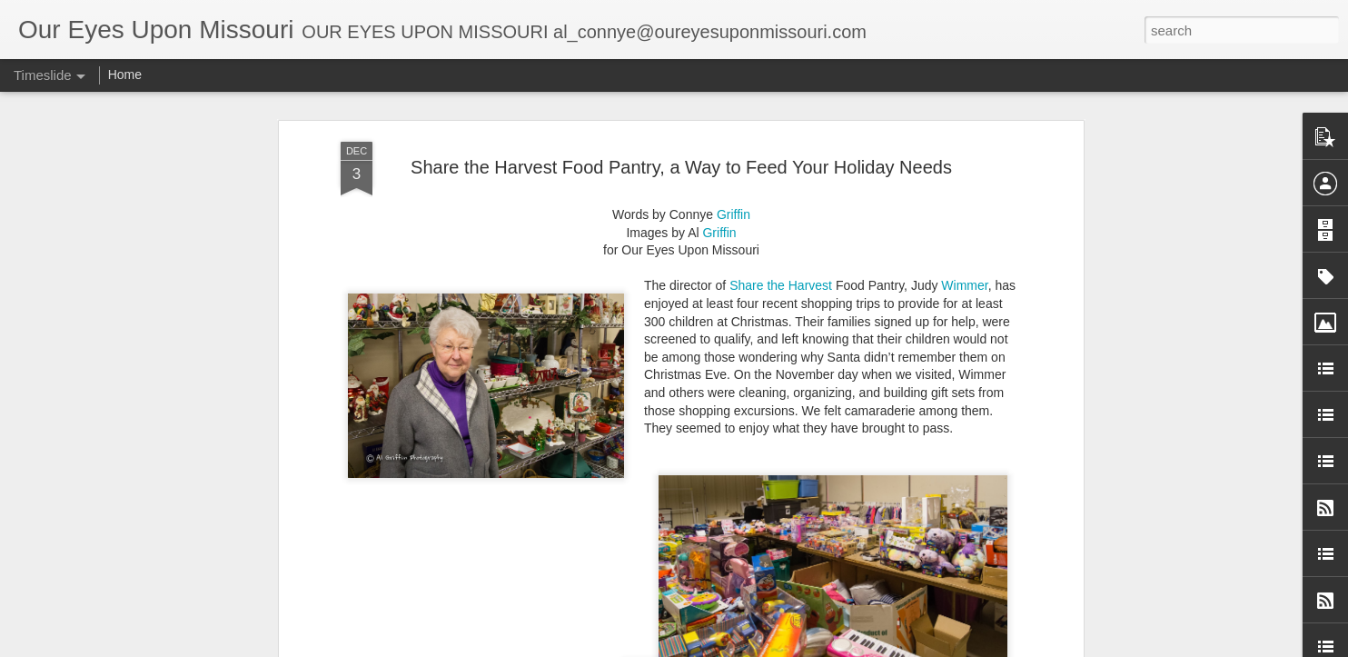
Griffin (733, 178)
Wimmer (964, 249)
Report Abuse (857, 647)
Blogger (803, 647)
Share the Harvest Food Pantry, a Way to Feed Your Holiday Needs (681, 130)
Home (125, 74)
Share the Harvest (780, 249)
